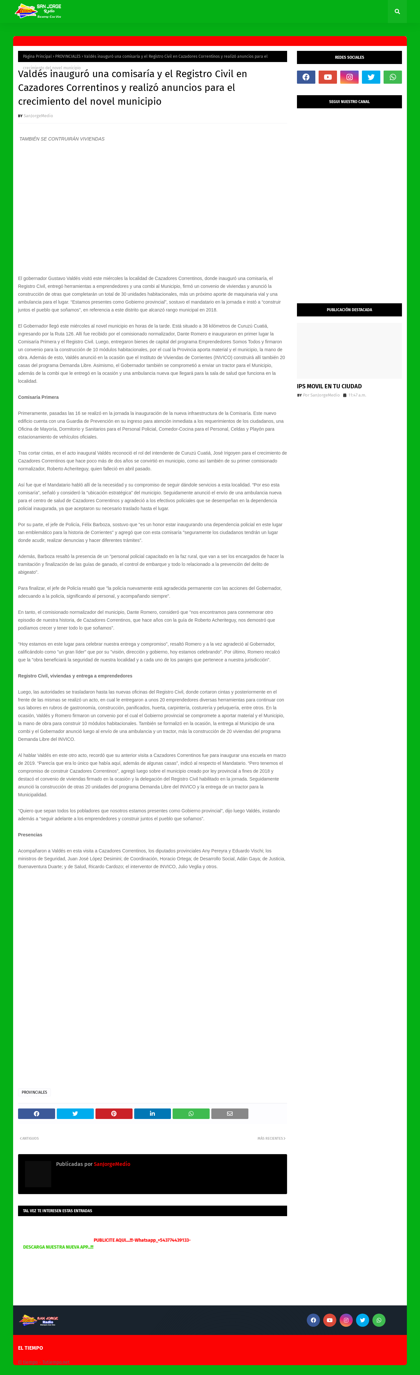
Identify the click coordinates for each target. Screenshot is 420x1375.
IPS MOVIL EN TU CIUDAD (329, 386)
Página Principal (37, 56)
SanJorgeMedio (38, 115)
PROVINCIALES (68, 56)
